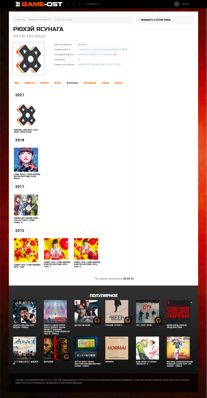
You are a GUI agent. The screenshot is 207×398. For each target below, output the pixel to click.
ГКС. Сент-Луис (144, 325)
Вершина (48, 362)
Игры (57, 82)
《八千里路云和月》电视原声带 (25, 363)
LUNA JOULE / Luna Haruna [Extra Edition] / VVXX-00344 (27, 176)
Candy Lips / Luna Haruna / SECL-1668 (27, 266)
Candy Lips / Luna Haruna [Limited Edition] (99, 49)
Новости (30, 82)
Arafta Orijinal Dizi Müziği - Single (23, 326)
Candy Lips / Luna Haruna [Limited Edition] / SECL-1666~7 (57, 264)
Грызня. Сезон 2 (113, 325)
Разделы (92, 3)
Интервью (90, 82)
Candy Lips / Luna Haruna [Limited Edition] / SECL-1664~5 (87, 264)
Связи (105, 82)
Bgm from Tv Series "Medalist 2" (146, 363)
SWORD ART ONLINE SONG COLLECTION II (99, 64)
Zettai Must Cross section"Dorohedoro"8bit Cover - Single (88, 364)
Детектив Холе (82, 325)
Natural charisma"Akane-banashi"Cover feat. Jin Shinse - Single (180, 364)
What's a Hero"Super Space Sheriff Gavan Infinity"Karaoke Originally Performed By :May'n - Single (57, 329)
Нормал (109, 362)
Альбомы (72, 82)
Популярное (104, 295)
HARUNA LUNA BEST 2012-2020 (94, 54)
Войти (185, 3)
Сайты (119, 82)
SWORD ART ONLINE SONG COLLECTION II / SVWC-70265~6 (26, 220)
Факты (44, 82)
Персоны (20, 19)
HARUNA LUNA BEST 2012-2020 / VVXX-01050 (26, 131)
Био (17, 82)
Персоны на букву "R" (40, 19)
